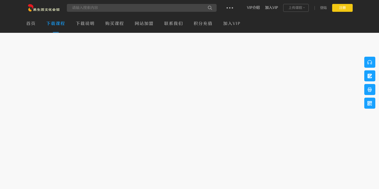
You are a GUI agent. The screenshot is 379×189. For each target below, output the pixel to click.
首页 (31, 23)
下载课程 (55, 23)
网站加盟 (144, 23)
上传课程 (295, 8)
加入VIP (271, 8)
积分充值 (203, 23)
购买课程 (114, 23)
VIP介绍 (253, 8)
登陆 (323, 8)
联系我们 (173, 23)
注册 (342, 8)
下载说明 (85, 23)
